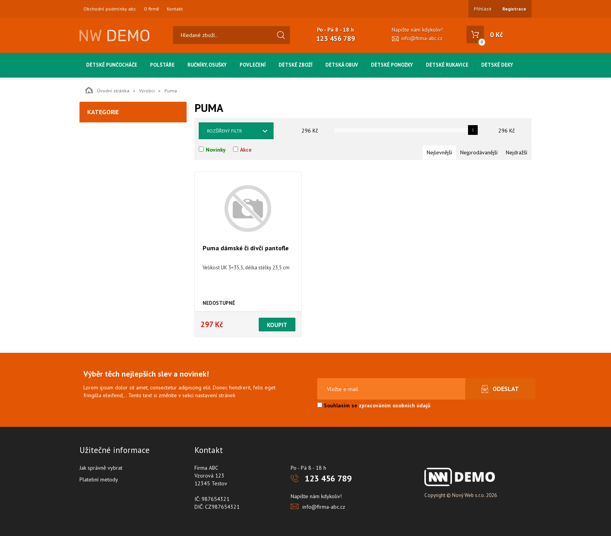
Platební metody (98, 479)
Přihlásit (482, 9)
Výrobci (147, 91)
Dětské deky (497, 65)
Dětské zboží (296, 65)
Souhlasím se (374, 405)
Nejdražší (516, 152)
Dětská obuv (341, 65)
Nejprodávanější (479, 152)
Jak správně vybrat (100, 467)
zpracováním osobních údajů (395, 405)
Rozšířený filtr (224, 131)
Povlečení (253, 65)
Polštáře (162, 65)
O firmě (151, 9)
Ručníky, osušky (207, 65)
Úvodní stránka (107, 90)
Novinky (216, 149)
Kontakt (175, 9)
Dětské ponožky (392, 65)
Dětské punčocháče (111, 65)
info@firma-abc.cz (421, 38)
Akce (246, 149)
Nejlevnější (439, 152)
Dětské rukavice (447, 65)
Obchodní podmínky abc (109, 9)
